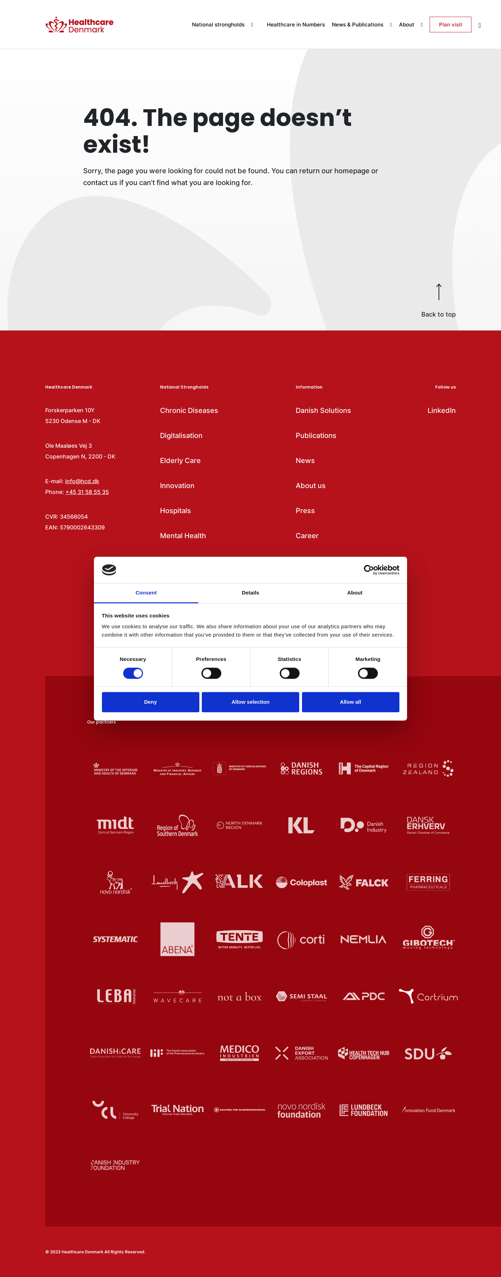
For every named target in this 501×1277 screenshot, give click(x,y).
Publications (316, 435)
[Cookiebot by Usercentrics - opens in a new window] (369, 570)
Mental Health (183, 536)
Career (307, 536)
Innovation (177, 485)
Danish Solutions (323, 410)
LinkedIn (442, 410)
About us (311, 485)
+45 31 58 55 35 (87, 491)
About (411, 24)
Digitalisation (181, 435)
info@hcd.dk (82, 481)
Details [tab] (250, 593)
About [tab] (355, 593)
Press (305, 510)
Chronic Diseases (189, 410)
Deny (150, 702)
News (305, 460)
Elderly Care (180, 460)
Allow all (350, 702)
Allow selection (250, 702)
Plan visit (450, 24)
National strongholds (222, 24)
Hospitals (175, 510)
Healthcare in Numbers (296, 24)
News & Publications (362, 24)
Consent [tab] (146, 593)
